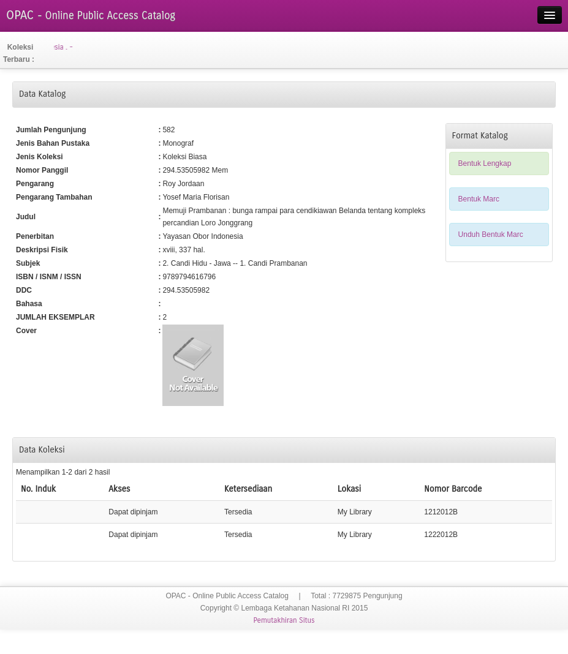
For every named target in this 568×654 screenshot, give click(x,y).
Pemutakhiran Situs (283, 620)
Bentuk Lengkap (485, 163)
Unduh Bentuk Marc (490, 234)
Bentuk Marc (478, 199)
